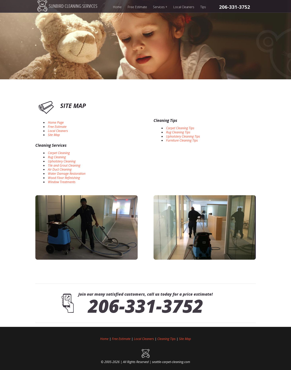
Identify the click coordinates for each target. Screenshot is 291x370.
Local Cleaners (183, 7)
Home (117, 7)
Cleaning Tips (165, 120)
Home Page (56, 122)
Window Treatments (61, 182)
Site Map (54, 135)
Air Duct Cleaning (60, 169)
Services (160, 7)
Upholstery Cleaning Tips (183, 136)
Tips (203, 7)
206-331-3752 (145, 306)
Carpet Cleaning (59, 153)
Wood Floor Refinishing (64, 178)
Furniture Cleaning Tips (182, 140)
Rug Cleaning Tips (178, 132)
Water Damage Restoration (66, 173)
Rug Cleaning (57, 157)
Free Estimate (137, 7)
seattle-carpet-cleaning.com (171, 362)
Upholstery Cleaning (61, 161)
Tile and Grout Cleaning (64, 165)
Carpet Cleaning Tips (180, 128)
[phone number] (234, 7)
